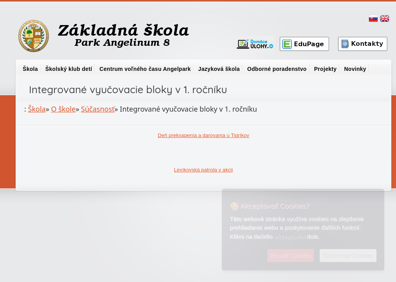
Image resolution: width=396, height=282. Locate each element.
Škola (30, 69)
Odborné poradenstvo (277, 69)
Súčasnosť (98, 109)
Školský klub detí (68, 69)
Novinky (355, 69)
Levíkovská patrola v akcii (203, 170)
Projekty (325, 69)
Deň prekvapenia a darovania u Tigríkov (203, 135)
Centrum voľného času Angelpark (145, 69)
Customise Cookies (348, 255)
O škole (63, 109)
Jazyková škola (219, 69)
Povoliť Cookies (290, 255)
